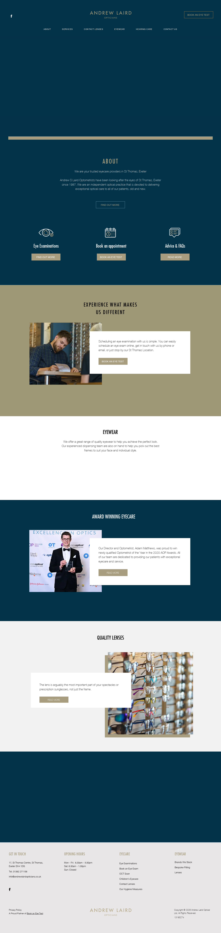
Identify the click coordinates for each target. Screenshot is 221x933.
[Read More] (175, 257)
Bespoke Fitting (182, 867)
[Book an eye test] (111, 257)
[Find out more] (110, 204)
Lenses (178, 872)
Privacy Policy (15, 909)
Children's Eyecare (128, 878)
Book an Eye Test (35, 913)
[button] (67, 29)
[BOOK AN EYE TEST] (198, 14)
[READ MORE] (113, 572)
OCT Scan (124, 873)
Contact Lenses (127, 883)
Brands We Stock (183, 862)
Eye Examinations (128, 863)
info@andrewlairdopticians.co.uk (25, 876)
